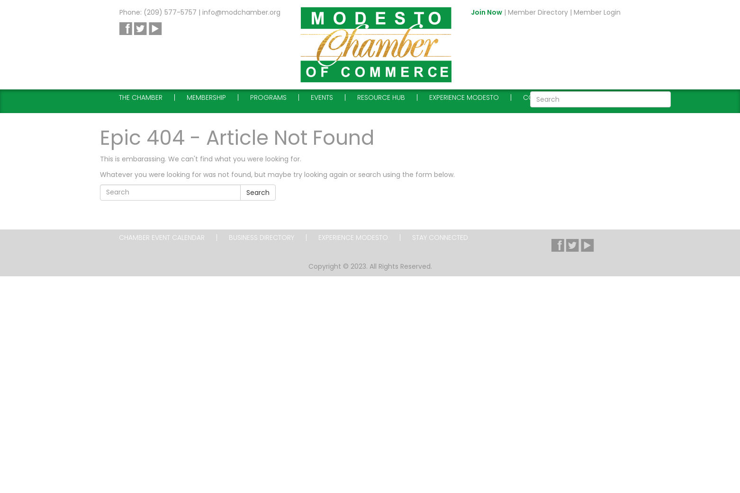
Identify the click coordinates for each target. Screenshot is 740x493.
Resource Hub (381, 97)
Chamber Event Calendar (162, 237)
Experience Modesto (464, 97)
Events (322, 97)
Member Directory (538, 12)
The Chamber (140, 97)
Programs (268, 97)
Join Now (486, 12)
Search (258, 192)
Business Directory (261, 237)
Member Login (597, 12)
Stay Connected (440, 237)
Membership (206, 97)
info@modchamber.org (241, 12)
